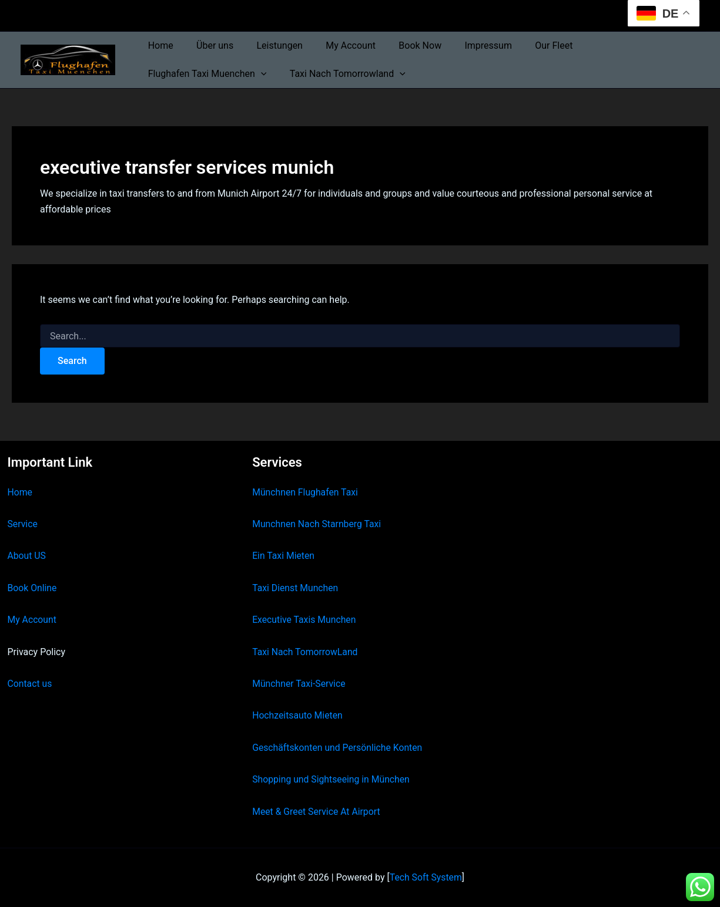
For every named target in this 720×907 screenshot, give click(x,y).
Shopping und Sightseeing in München (332, 779)
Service (23, 524)
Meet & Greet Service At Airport (317, 811)
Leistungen (269, 45)
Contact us (30, 683)
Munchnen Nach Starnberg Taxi (317, 524)
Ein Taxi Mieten (284, 555)
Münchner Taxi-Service (299, 683)
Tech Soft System (426, 877)
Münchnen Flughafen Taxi (306, 492)
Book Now (400, 45)
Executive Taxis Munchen (304, 619)
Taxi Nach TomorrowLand (305, 652)
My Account (336, 45)
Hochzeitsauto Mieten (298, 715)
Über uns (208, 45)
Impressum (464, 45)
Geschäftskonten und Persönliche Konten (338, 747)
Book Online (33, 588)
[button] (676, 46)
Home (158, 45)
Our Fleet (526, 45)
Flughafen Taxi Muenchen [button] (623, 46)
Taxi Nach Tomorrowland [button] (204, 74)
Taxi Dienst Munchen (295, 588)
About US (27, 555)
